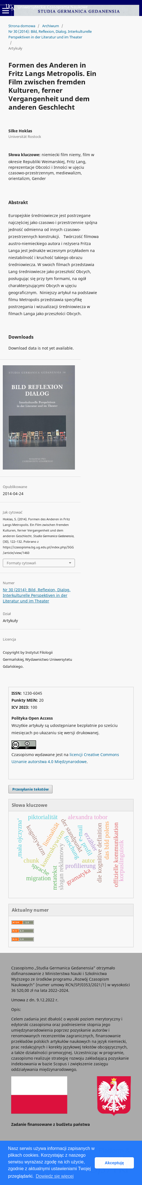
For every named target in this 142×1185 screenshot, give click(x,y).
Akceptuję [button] (114, 1163)
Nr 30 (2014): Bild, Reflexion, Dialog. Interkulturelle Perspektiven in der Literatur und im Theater (50, 34)
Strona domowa (21, 25)
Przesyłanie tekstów (30, 789)
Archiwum (50, 25)
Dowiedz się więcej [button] (55, 1176)
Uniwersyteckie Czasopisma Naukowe (47, 7)
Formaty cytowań (21, 562)
